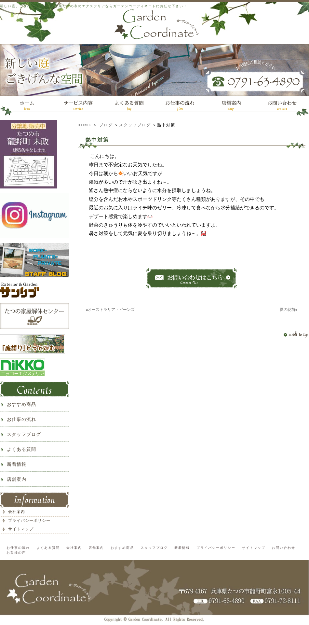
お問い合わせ (283, 547)
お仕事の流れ (21, 419)
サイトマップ (21, 529)
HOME (84, 125)
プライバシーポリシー (29, 520)
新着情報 (16, 464)
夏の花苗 (287, 309)
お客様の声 (16, 552)
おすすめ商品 (21, 404)
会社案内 (16, 511)
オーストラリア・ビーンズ (111, 309)
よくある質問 (21, 449)
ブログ (106, 125)
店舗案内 (16, 479)
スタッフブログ (135, 125)
